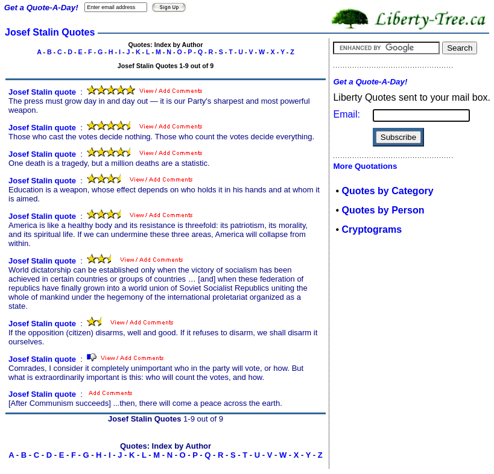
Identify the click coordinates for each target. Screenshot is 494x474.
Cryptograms (372, 229)
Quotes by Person (383, 210)
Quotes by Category (388, 191)
